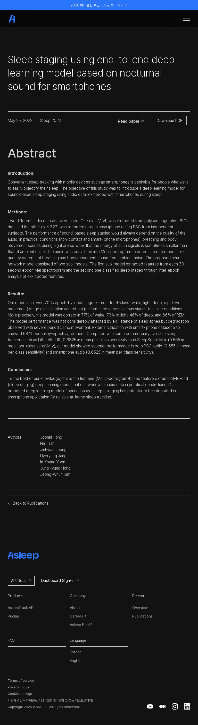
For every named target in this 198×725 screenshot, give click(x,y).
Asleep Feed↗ (81, 625)
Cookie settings (20, 694)
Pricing (13, 616)
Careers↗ (78, 616)
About (75, 608)
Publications (142, 616)
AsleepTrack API (21, 608)
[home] (20, 18)
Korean (75, 652)
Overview (140, 608)
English (75, 661)
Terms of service (21, 680)
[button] (186, 18)
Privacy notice (18, 687)
